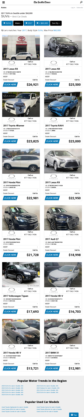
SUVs (7, 23)
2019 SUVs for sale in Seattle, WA (47, 392)
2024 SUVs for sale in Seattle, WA (47, 386)
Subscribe (80, 7)
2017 (28, 23)
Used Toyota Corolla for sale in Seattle (14, 411)
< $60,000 (42, 23)
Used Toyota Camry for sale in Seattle (48, 407)
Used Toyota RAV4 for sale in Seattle (13, 409)
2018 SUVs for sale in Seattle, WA (12, 394)
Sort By (56, 23)
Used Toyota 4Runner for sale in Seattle (49, 409)
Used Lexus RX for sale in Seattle (47, 411)
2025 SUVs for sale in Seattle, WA (12, 386)
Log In (73, 7)
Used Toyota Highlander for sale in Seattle (15, 407)
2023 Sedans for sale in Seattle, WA (48, 388)
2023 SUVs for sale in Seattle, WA (12, 388)
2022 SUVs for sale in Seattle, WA (12, 390)
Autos (3, 8)
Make (18, 23)
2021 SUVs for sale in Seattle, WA (47, 390)
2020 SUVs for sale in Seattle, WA (12, 392)
